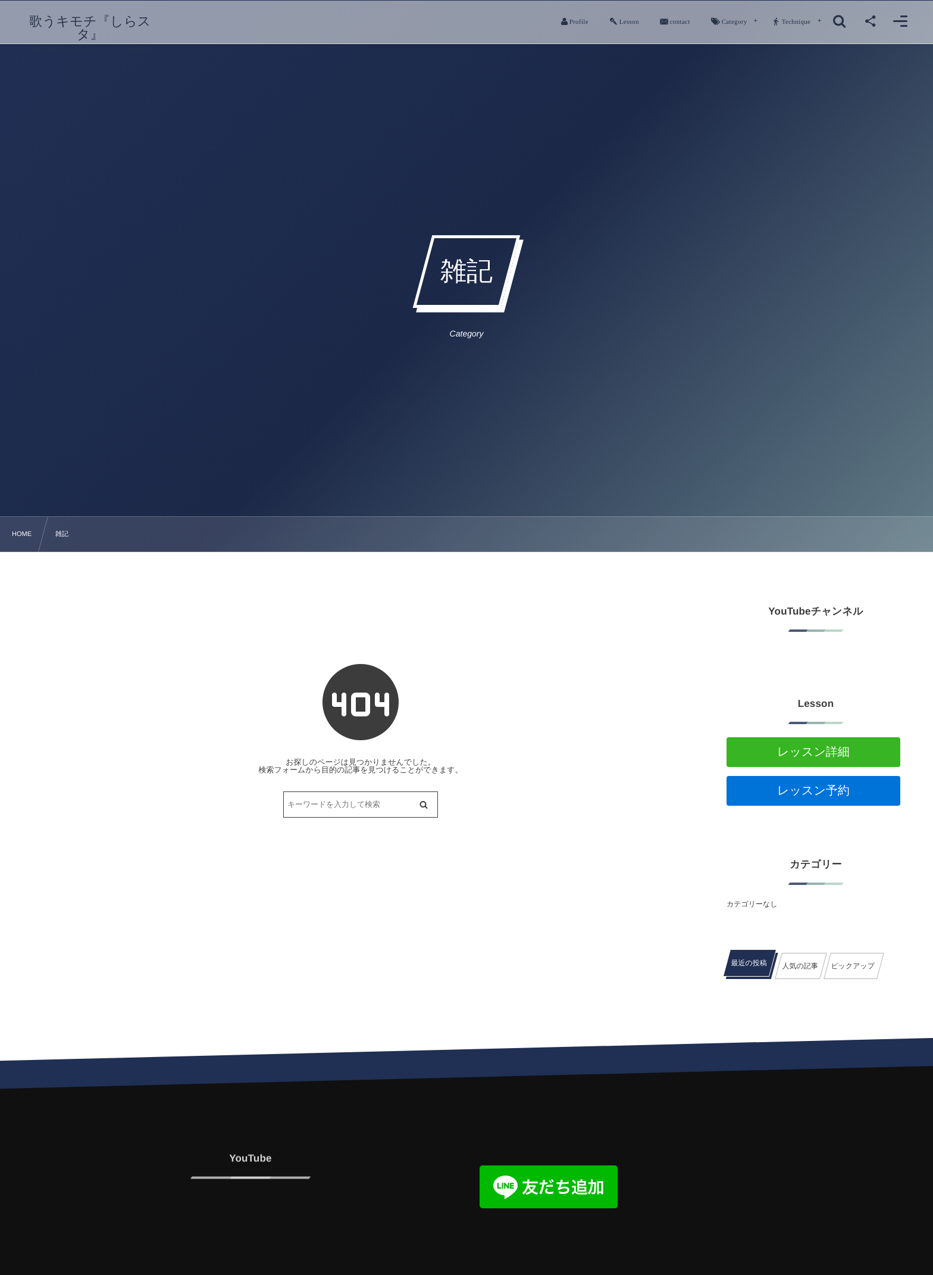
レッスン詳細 (813, 752)
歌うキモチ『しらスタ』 (90, 28)
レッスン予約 (813, 790)
